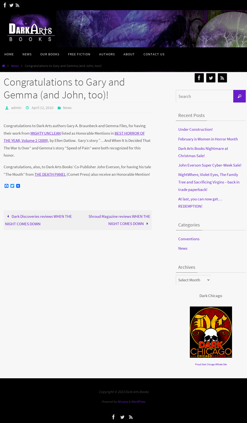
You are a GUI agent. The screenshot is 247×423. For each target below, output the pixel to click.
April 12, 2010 (42, 107)
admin (16, 107)
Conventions (188, 238)
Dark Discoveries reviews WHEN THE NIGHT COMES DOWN (38, 220)
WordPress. (138, 402)
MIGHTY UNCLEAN (45, 133)
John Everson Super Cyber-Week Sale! (209, 165)
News (15, 66)
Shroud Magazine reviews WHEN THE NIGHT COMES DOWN (119, 220)
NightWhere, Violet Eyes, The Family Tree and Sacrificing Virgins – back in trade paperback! (209, 182)
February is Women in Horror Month (208, 139)
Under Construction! (195, 129)
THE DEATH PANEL (50, 174)
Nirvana (122, 402)
